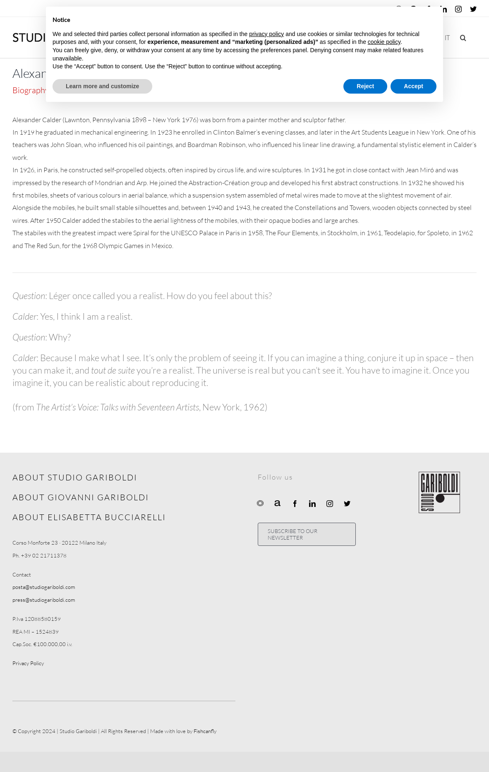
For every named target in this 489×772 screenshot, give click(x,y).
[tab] (35, 90)
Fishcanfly (205, 731)
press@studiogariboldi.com (43, 599)
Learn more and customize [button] (102, 86)
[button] (463, 37)
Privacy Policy (28, 663)
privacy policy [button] (266, 34)
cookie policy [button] (384, 42)
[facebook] (295, 503)
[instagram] (329, 503)
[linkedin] (312, 503)
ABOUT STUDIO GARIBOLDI (74, 477)
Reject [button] (365, 86)
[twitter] (347, 503)
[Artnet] (277, 502)
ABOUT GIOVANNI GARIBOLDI (80, 497)
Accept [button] (413, 86)
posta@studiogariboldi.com (43, 587)
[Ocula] (260, 502)
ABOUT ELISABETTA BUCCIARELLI (89, 517)
